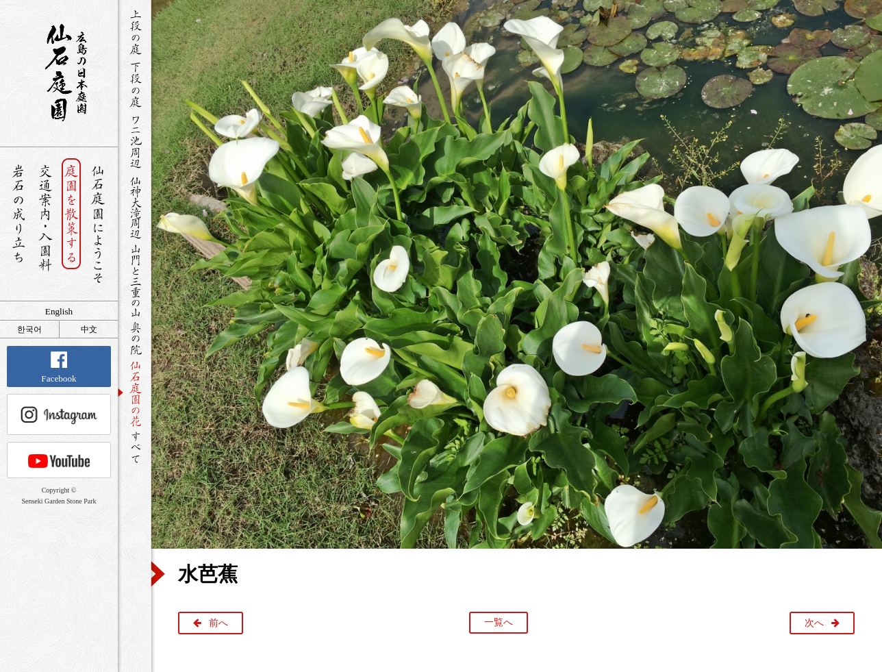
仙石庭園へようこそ (98, 224)
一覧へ (498, 622)
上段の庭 (134, 32)
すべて (134, 447)
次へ (814, 623)
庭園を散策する (72, 224)
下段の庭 (134, 84)
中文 (89, 329)
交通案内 (45, 224)
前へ (218, 623)
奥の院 (134, 338)
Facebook (58, 367)
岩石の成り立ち (18, 224)
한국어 (29, 329)
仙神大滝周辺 (134, 207)
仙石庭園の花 (134, 392)
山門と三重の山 (134, 280)
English (59, 311)
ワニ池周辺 (134, 141)
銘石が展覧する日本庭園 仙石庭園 (59, 73)
